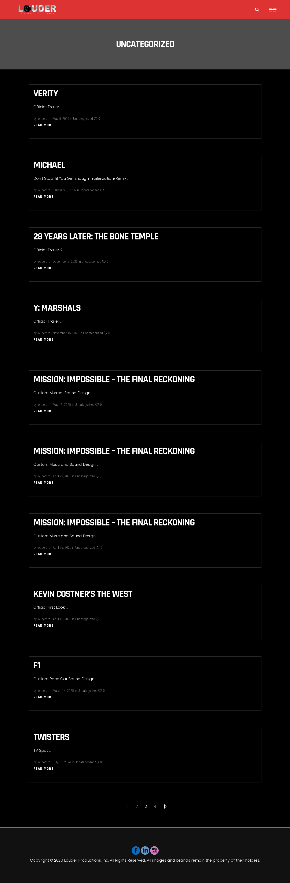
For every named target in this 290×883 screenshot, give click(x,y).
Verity (45, 93)
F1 (36, 665)
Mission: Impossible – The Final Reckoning (114, 379)
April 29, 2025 (62, 476)
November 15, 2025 (66, 333)
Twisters (51, 737)
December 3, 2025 (65, 262)
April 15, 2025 (62, 619)
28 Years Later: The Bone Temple (95, 237)
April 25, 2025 (62, 548)
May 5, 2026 (61, 119)
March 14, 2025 (63, 691)
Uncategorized (83, 119)
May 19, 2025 (62, 405)
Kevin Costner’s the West (82, 594)
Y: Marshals (57, 308)
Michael (49, 165)
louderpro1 (44, 119)
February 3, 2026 (64, 190)
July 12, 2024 (62, 762)
